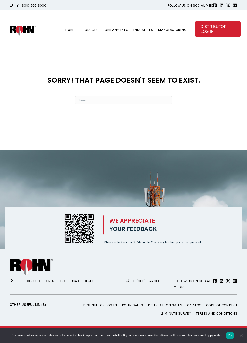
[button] (28, 5)
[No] (241, 335)
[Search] (123, 100)
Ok (230, 335)
